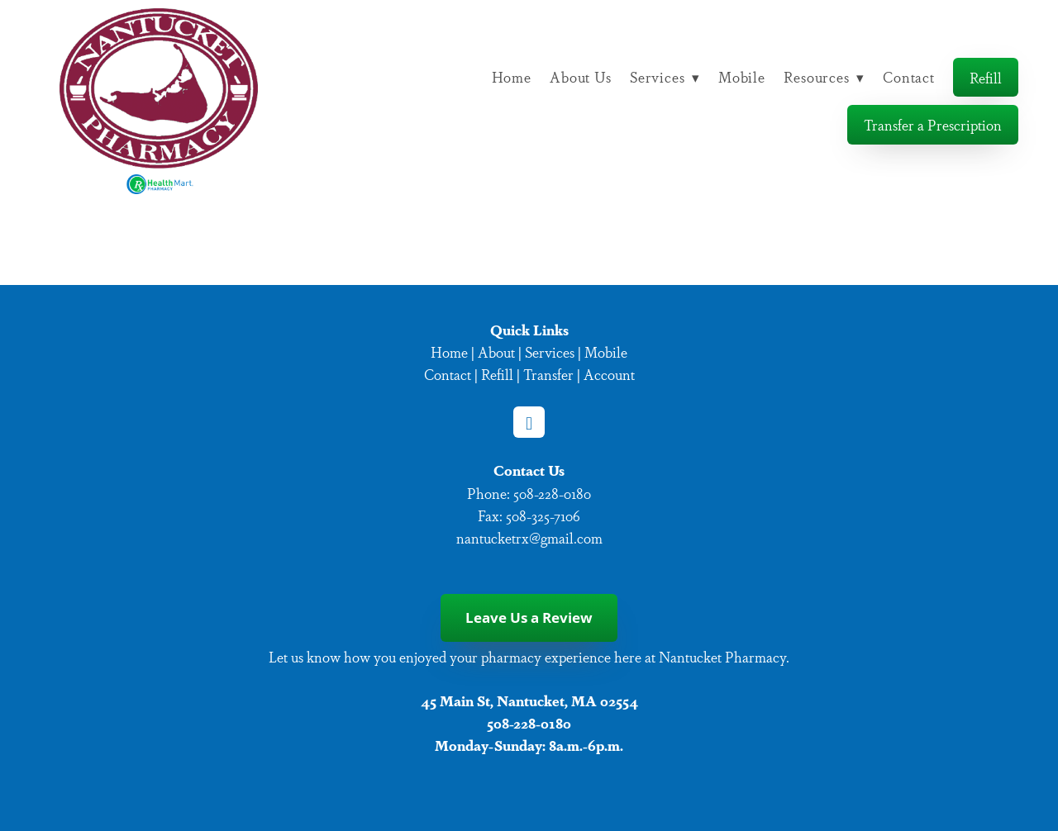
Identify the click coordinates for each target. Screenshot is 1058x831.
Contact (909, 76)
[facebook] (529, 422)
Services (665, 76)
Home (511, 76)
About (496, 351)
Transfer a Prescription (933, 124)
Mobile (741, 76)
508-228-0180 (552, 492)
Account (609, 373)
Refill (986, 77)
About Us (581, 76)
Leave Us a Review (529, 617)
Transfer (548, 373)
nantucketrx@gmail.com (529, 537)
